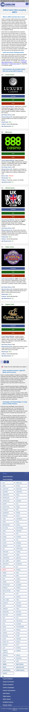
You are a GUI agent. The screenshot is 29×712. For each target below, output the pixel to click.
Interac (17, 494)
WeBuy (17, 554)
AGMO (4, 521)
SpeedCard (5, 602)
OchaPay (18, 587)
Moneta (4, 661)
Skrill (17, 509)
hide (3, 676)
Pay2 (4, 617)
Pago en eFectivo (6, 590)
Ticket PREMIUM (20, 626)
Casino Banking (7, 479)
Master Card (19, 482)
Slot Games (6, 693)
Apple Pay (18, 557)
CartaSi (4, 638)
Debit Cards (19, 488)
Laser (4, 647)
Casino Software (8, 679)
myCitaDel (18, 623)
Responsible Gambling (23, 708)
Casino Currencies (8, 681)
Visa (4, 482)
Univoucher (5, 554)
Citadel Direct (6, 563)
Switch (4, 605)
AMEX (4, 485)
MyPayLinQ (18, 658)
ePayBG (4, 572)
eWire (17, 572)
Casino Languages (8, 687)
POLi (17, 497)
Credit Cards (5, 488)
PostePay (18, 647)
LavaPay (18, 578)
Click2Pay (18, 638)
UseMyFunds (6, 611)
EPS (17, 533)
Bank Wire (18, 611)
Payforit (4, 626)
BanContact (5, 635)
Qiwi (4, 596)
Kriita (4, 623)
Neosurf (18, 485)
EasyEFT (5, 503)
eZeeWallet (5, 491)
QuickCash (5, 515)
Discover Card (6, 506)
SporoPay (18, 602)
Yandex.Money (6, 557)
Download (13, 96)
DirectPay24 (19, 563)
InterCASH (5, 644)
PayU (4, 593)
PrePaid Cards (6, 497)
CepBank (18, 560)
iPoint (17, 644)
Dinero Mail (5, 527)
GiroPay (4, 575)
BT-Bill (17, 635)
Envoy (4, 533)
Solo (4, 548)
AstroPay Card (6, 500)
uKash (17, 608)
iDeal (4, 578)
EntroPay (18, 569)
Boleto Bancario (6, 524)
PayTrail (4, 542)
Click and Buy (19, 620)
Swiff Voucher (19, 548)
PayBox (18, 590)
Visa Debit (18, 500)
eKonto (4, 530)
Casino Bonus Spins (15, 63)
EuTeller (4, 536)
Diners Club (5, 614)
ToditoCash (5, 608)
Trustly (4, 518)
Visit (13, 99)
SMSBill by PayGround (5, 651)
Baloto (17, 521)
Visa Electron (19, 518)
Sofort (17, 599)
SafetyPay (5, 545)
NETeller (18, 512)
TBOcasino (10, 708)
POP (17, 593)
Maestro (18, 581)
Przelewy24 (5, 509)
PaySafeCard (6, 512)
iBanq (17, 575)
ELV (17, 566)
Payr (17, 539)
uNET (17, 661)
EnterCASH (18, 530)
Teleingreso (18, 605)
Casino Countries (8, 684)
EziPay (4, 658)
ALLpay (18, 632)
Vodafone (18, 650)
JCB (17, 503)
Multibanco (5, 587)
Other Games (7, 699)
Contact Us (14, 709)
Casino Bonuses (8, 476)
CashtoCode (19, 491)
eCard (4, 566)
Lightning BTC (6, 494)
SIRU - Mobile (6, 599)
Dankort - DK (5, 641)
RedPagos (18, 542)
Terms (13, 103)
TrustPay (18, 551)
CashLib (18, 524)
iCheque (18, 641)
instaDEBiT (18, 614)
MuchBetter (18, 584)
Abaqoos (18, 629)
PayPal (4, 539)
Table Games (7, 696)
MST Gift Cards (6, 584)
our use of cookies (20, 1)
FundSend (18, 536)
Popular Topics (7, 705)
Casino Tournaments (9, 690)
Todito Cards (5, 551)
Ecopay (4, 629)
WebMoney (5, 655)
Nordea (17, 515)
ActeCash (5, 632)
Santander (18, 545)
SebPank (18, 596)
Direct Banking (19, 527)
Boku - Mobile (6, 560)
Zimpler (18, 506)
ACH (17, 617)
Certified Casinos (8, 702)
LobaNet (4, 581)
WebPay (18, 655)
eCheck (4, 620)
